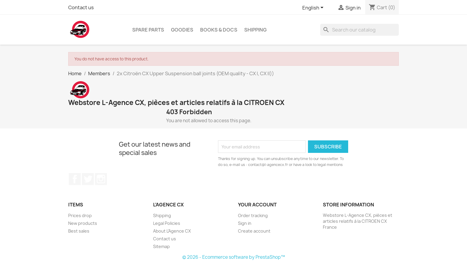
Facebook (75, 179)
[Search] (359, 30)
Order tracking (253, 215)
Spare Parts (148, 29)
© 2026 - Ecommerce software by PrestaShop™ (233, 257)
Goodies (182, 29)
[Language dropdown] (314, 8)
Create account (254, 231)
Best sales (78, 231)
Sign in (244, 223)
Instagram (101, 179)
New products (82, 223)
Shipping (255, 29)
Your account (257, 204)
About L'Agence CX (172, 231)
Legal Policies (166, 223)
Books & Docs (218, 29)
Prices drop (80, 215)
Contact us (81, 7)
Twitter (88, 179)
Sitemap (161, 246)
